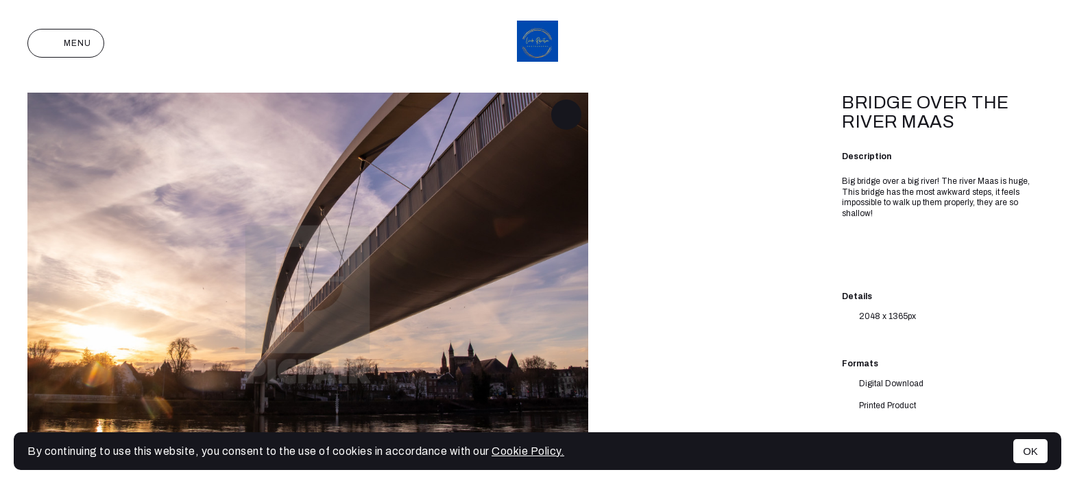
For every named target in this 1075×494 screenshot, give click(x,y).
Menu (65, 43)
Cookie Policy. (528, 451)
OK (1030, 451)
